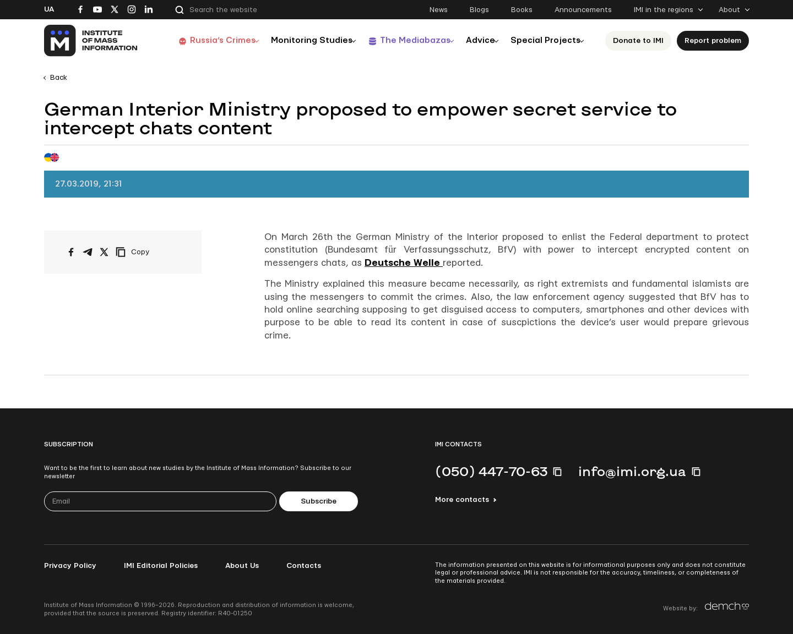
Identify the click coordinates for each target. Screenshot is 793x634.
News (439, 10)
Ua (49, 9)
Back (58, 77)
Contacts (303, 566)
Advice (477, 40)
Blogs (479, 10)
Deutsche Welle (404, 262)
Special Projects (546, 40)
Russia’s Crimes (207, 40)
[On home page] (91, 41)
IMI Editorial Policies (161, 566)
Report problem (716, 41)
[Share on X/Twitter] (104, 252)
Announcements (583, 10)
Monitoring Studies (300, 40)
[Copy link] (148, 252)
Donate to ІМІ (641, 41)
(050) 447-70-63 (491, 471)
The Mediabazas (406, 40)
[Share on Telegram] (88, 252)
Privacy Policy (70, 566)
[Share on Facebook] (71, 252)
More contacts (462, 500)
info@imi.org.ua (632, 471)
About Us (242, 566)
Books (522, 10)
